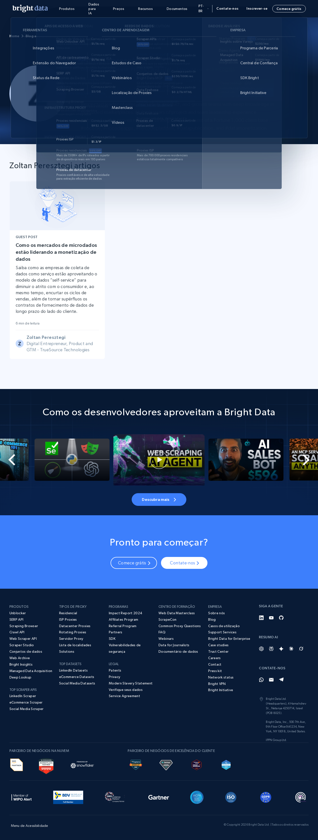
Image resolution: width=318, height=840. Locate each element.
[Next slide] (302, 460)
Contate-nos (227, 8)
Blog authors (36, 36)
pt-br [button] (204, 8)
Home (14, 36)
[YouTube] (271, 618)
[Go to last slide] (16, 460)
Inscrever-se (256, 8)
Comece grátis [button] (289, 9)
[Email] (271, 680)
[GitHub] (281, 618)
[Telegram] (281, 680)
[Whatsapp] (261, 680)
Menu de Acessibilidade (29, 826)
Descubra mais (159, 499)
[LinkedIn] (261, 618)
